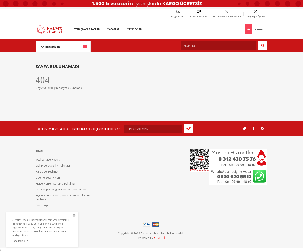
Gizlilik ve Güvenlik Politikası (53, 165)
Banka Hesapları (198, 16)
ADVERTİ (159, 238)
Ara (262, 45)
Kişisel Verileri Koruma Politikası (55, 183)
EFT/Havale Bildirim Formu (227, 16)
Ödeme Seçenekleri (48, 177)
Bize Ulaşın (42, 205)
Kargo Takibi (177, 16)
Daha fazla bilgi (20, 241)
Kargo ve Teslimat (47, 171)
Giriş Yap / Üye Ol (256, 16)
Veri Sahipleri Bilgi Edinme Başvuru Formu (62, 189)
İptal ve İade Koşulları (49, 159)
